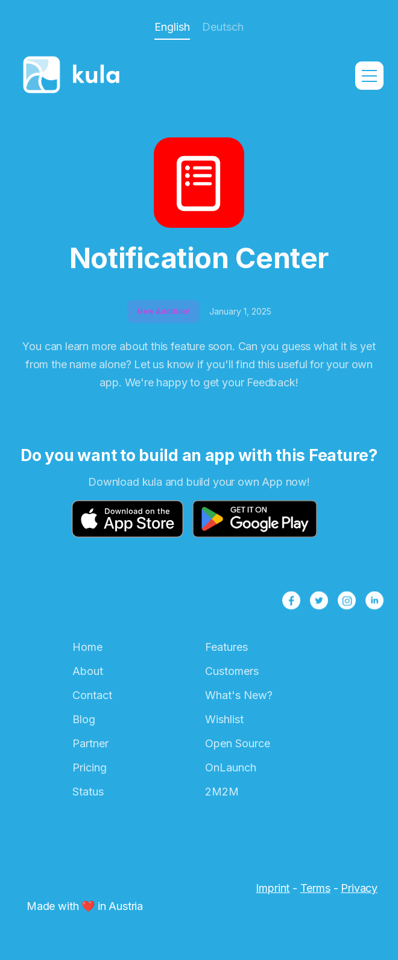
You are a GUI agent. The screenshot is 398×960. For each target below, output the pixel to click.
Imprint (272, 888)
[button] (369, 75)
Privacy (359, 888)
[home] (74, 76)
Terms (315, 888)
